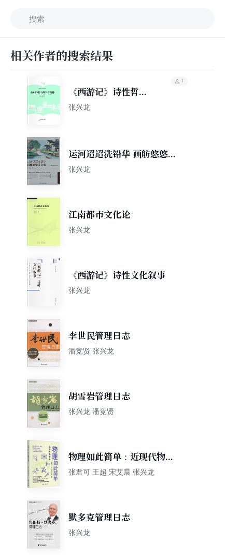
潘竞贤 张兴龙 (91, 351)
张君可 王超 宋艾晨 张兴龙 (111, 472)
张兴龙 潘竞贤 (91, 411)
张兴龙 (79, 107)
